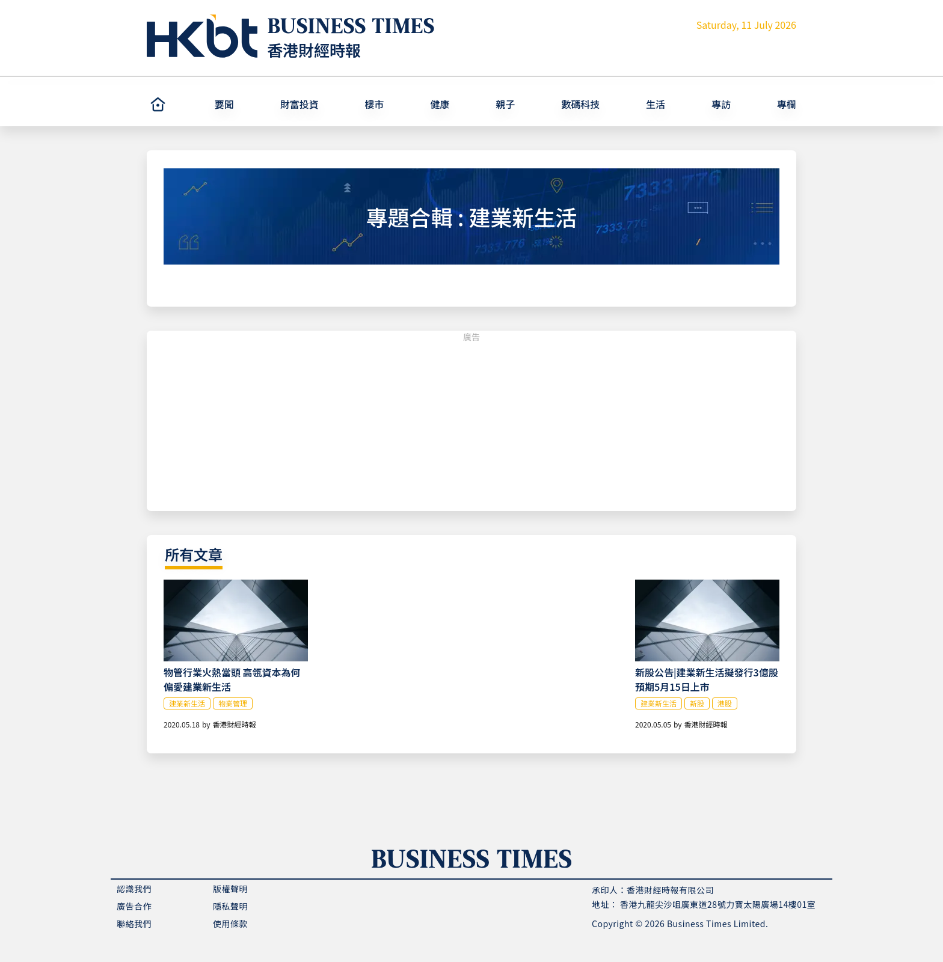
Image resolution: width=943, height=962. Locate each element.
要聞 (224, 104)
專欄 (786, 104)
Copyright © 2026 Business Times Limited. (680, 924)
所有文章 (194, 554)
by (206, 724)
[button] (242, 104)
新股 (697, 703)
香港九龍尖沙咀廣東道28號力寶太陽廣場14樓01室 (718, 904)
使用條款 (230, 924)
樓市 (374, 104)
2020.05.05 (653, 724)
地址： (605, 904)
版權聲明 (230, 889)
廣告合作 (134, 906)
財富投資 (299, 104)
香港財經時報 (314, 49)
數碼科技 (580, 104)
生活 (655, 104)
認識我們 (134, 889)
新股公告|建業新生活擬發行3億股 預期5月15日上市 (706, 679)
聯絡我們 (134, 924)
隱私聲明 (230, 906)
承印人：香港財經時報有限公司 (653, 890)
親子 (505, 104)
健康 (439, 104)
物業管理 (232, 703)
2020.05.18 (182, 724)
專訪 (721, 104)
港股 (724, 703)
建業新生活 (187, 703)
